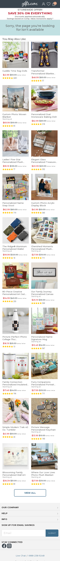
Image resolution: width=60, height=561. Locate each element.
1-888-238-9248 (36, 556)
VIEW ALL (30, 492)
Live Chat (21, 556)
